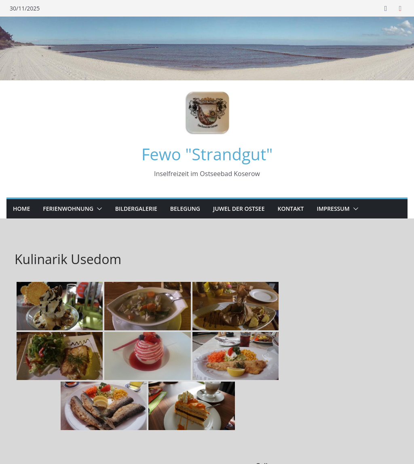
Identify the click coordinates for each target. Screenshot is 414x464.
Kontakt (290, 208)
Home (21, 208)
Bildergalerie (136, 208)
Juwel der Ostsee (239, 208)
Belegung (185, 208)
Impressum (333, 208)
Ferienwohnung (68, 208)
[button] (97, 208)
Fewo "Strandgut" (207, 154)
